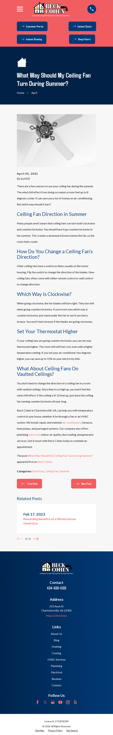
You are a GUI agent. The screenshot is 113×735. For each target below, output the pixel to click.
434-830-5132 (56, 588)
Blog (56, 640)
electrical (34, 434)
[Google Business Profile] (53, 702)
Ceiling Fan (51, 471)
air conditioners (72, 422)
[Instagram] (68, 702)
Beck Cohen (45, 461)
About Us (56, 633)
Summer (64, 471)
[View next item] (36, 539)
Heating (56, 646)
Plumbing (56, 665)
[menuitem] (39, 730)
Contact (56, 685)
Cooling (56, 653)
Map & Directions (56, 615)
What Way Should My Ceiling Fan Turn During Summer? (60, 455)
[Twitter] (45, 702)
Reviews (56, 678)
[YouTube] (60, 702)
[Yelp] (75, 702)
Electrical (38, 471)
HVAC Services (57, 659)
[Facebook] (37, 702)
